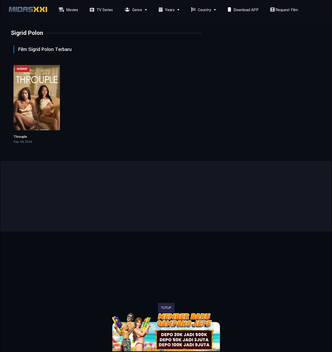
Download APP (242, 10)
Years (166, 10)
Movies (68, 10)
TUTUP (166, 307)
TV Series (100, 10)
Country (200, 10)
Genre (132, 10)
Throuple (20, 136)
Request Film (283, 10)
